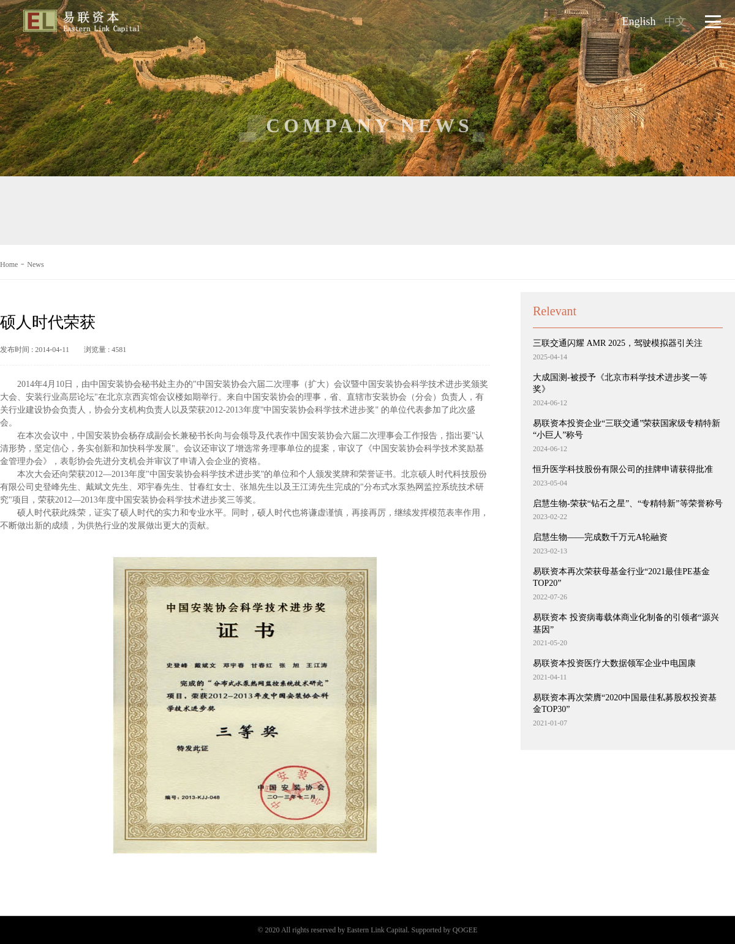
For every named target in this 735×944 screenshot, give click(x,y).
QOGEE (465, 930)
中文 (676, 21)
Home (9, 264)
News (35, 264)
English (639, 21)
